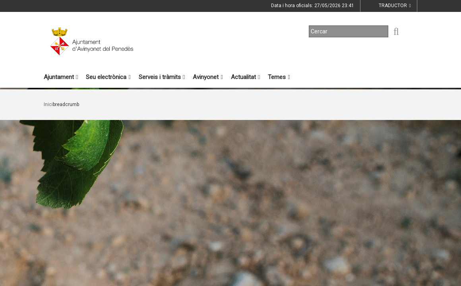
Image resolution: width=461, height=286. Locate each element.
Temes (279, 77)
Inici (48, 104)
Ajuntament (61, 77)
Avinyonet (208, 77)
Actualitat (245, 77)
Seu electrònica (108, 77)
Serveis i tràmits (162, 77)
